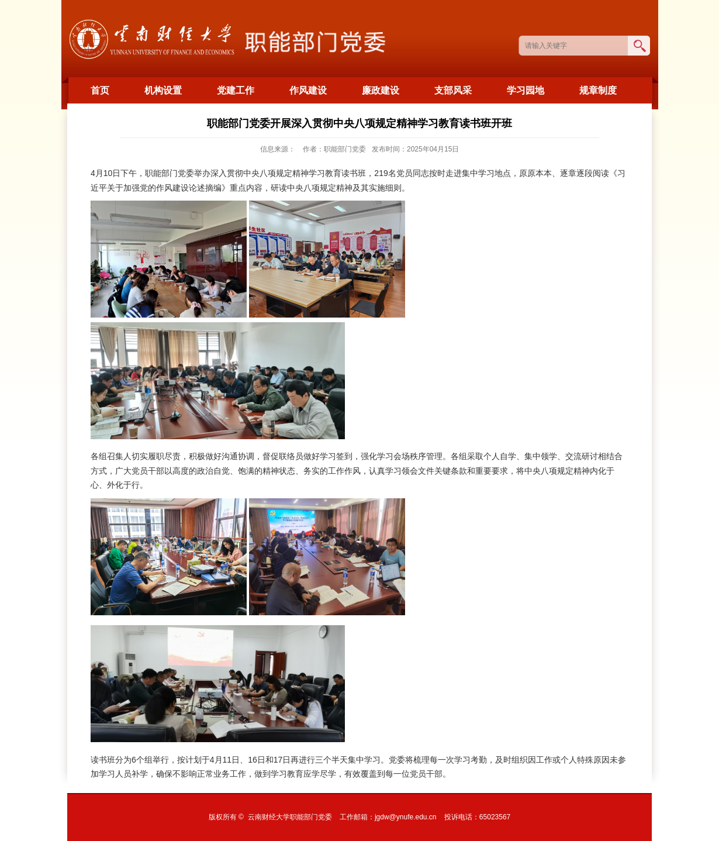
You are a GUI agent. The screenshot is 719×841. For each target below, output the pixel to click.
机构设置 (163, 90)
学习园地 (525, 90)
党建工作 (235, 90)
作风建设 (308, 90)
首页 (100, 90)
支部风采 (453, 90)
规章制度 (598, 90)
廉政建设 (380, 90)
